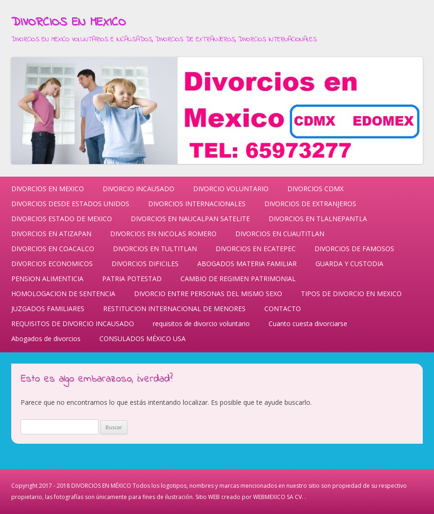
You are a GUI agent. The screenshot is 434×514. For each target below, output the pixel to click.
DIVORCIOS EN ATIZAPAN (51, 233)
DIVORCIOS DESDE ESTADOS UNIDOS (70, 203)
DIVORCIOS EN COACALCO (52, 248)
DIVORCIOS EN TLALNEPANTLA (318, 218)
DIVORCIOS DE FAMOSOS (354, 248)
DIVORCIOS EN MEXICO (68, 22)
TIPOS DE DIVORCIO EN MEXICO (351, 293)
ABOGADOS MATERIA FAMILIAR (247, 263)
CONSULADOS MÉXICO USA (142, 338)
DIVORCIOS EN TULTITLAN (155, 248)
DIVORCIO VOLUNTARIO (231, 188)
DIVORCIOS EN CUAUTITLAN (279, 233)
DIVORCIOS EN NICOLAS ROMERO (163, 233)
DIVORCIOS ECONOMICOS (52, 263)
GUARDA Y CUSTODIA (349, 263)
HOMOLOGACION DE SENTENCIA (63, 293)
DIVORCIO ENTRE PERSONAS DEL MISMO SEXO (208, 293)
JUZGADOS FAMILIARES (47, 308)
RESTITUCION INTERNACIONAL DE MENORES (174, 308)
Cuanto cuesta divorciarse (308, 323)
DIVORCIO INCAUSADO (138, 188)
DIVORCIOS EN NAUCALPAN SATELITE (190, 218)
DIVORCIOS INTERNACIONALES (197, 203)
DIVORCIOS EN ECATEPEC (256, 248)
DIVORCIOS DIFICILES (145, 263)
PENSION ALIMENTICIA (47, 278)
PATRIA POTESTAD (132, 278)
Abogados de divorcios (46, 338)
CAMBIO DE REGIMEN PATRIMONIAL (238, 278)
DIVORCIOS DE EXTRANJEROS (310, 203)
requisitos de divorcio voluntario (201, 323)
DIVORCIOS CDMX (315, 188)
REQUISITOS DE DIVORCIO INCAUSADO (72, 323)
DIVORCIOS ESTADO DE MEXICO (61, 218)
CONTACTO (282, 308)
